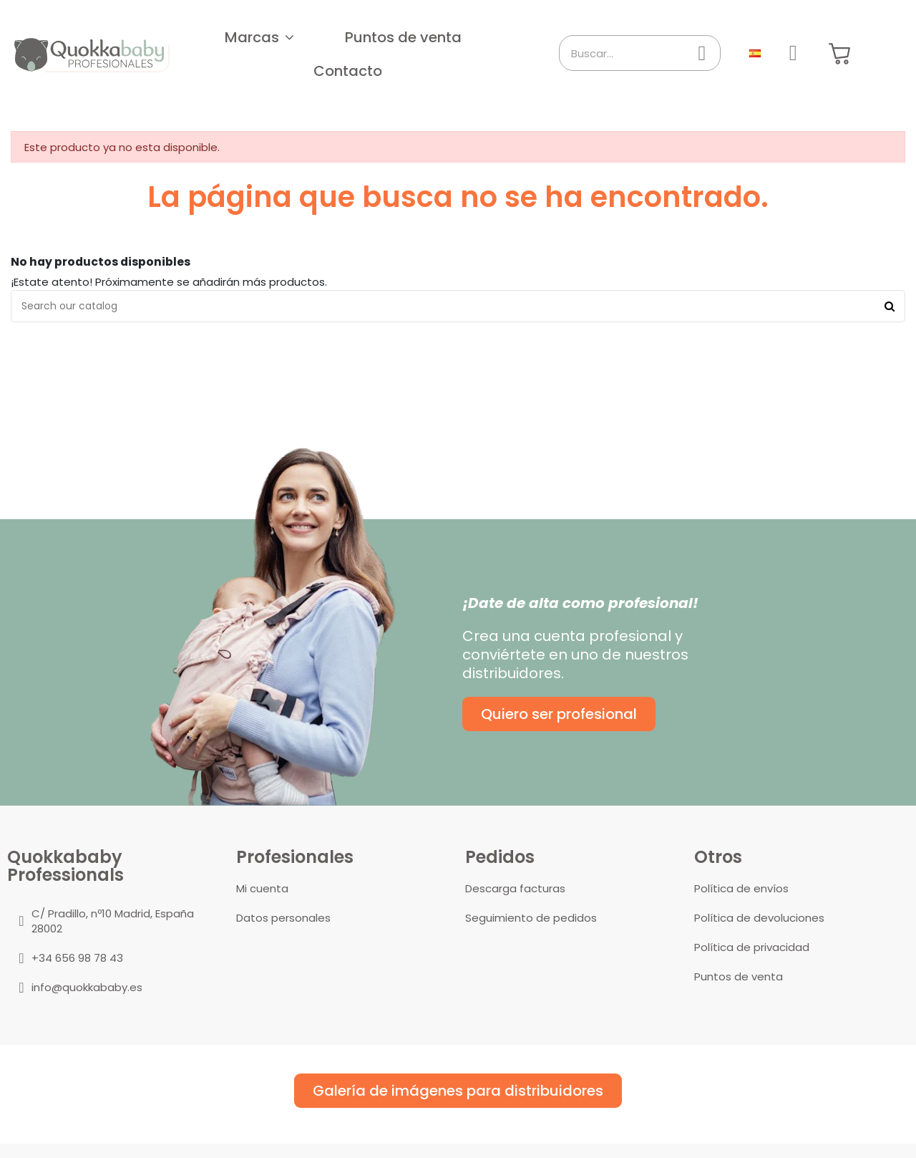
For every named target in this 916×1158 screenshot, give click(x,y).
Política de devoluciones (759, 917)
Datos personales (283, 917)
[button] (259, 37)
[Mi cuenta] (793, 53)
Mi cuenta (262, 888)
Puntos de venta (738, 976)
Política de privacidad (751, 947)
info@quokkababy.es (86, 987)
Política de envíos (741, 888)
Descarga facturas (515, 888)
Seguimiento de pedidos (531, 917)
